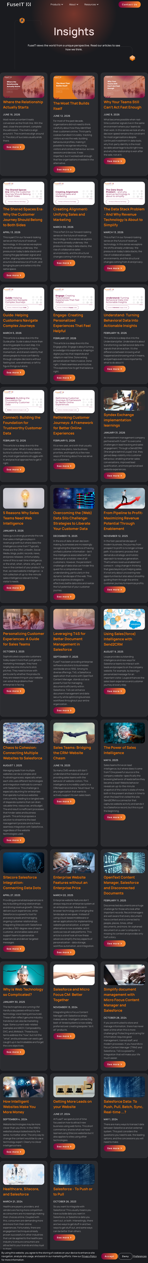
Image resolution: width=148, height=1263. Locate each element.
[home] (19, 4)
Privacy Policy (89, 1256)
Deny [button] (125, 1256)
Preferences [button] (140, 1256)
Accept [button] (109, 1256)
